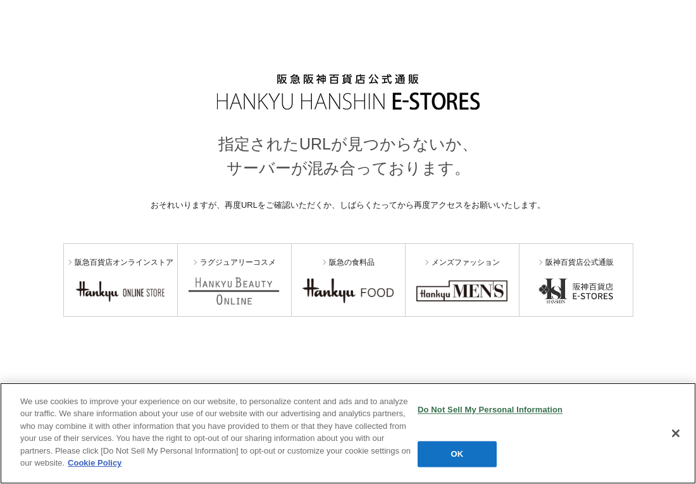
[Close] (676, 433)
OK (457, 454)
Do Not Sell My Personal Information (490, 409)
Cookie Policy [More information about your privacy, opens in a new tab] (94, 463)
